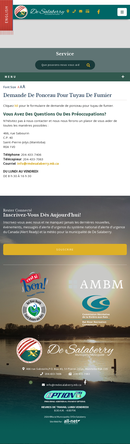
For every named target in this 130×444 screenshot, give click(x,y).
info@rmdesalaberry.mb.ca (61, 385)
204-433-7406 (51, 374)
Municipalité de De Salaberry (39, 11)
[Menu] (122, 12)
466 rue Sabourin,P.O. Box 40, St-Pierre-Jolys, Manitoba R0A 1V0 (65, 369)
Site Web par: (65, 421)
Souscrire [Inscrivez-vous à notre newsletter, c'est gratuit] (65, 249)
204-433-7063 (79, 374)
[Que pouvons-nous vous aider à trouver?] (65, 65)
